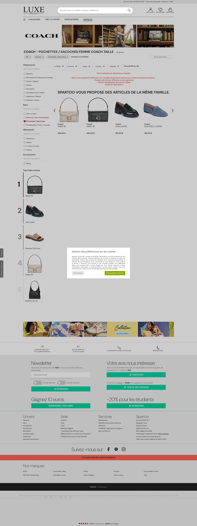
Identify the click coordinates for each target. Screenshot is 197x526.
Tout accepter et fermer (115, 273)
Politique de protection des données (105, 269)
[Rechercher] (129, 10)
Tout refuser (77, 273)
